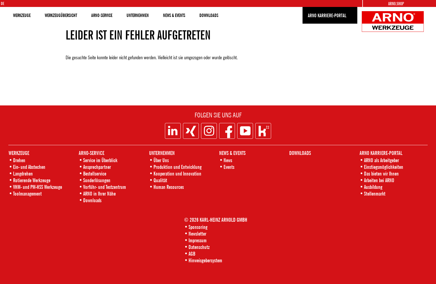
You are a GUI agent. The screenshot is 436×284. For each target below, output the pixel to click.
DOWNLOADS (208, 15)
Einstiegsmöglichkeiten (383, 166)
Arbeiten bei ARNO (379, 180)
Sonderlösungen (96, 180)
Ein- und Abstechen (29, 166)
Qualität (160, 180)
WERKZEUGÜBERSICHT (61, 15)
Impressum (198, 240)
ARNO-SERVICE (101, 15)
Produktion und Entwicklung (177, 166)
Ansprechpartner (97, 166)
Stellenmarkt (374, 193)
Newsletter (197, 233)
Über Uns (161, 160)
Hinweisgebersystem (205, 260)
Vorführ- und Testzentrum (104, 186)
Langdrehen (23, 173)
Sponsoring (198, 226)
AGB (192, 253)
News (228, 160)
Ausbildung (373, 186)
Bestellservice (94, 173)
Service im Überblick (100, 160)
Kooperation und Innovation (177, 173)
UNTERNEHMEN (138, 15)
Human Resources (168, 186)
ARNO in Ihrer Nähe (99, 193)
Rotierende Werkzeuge (31, 180)
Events (229, 166)
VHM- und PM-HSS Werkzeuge (37, 186)
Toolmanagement (27, 193)
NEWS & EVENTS (174, 15)
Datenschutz (199, 247)
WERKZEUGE (22, 15)
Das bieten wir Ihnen (381, 173)
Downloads (92, 200)
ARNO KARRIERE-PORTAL (327, 15)
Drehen (19, 160)
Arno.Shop (396, 3)
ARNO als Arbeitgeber (381, 160)
